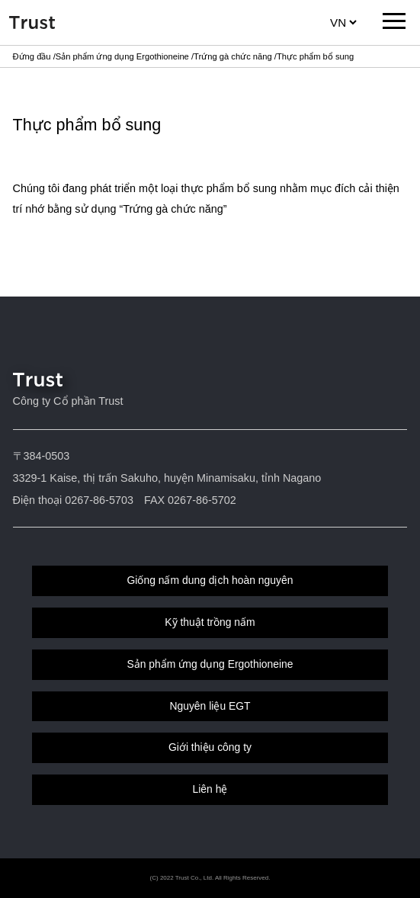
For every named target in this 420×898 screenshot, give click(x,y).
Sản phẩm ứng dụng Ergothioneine (122, 56)
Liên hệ (210, 789)
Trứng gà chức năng (233, 56)
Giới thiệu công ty (210, 747)
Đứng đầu (32, 56)
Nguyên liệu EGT (209, 706)
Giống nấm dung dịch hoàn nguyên (210, 580)
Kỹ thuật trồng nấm (210, 622)
